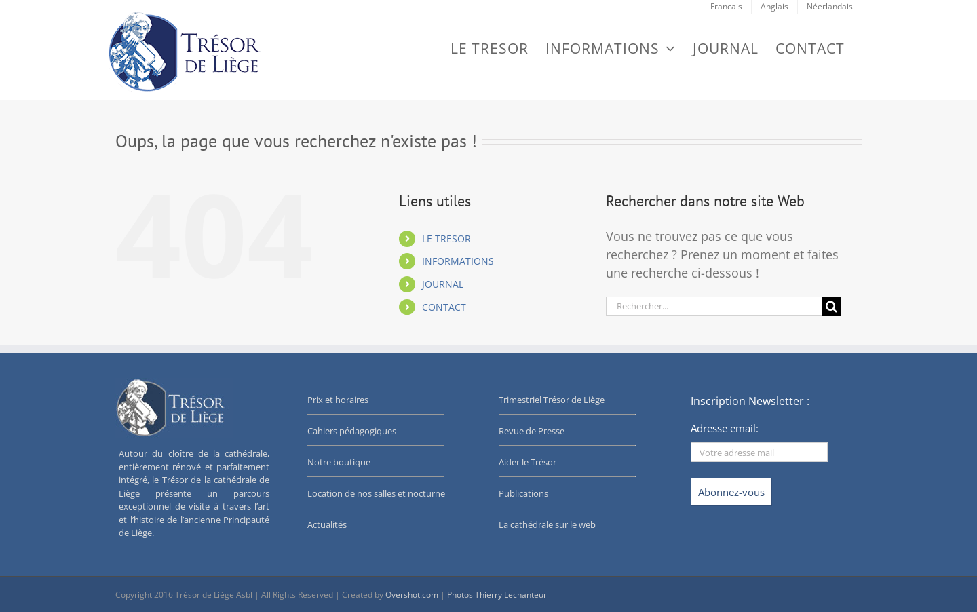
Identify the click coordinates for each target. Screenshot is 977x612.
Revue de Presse (531, 431)
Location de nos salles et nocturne (376, 493)
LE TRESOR (446, 238)
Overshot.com (411, 594)
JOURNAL (442, 284)
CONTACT (444, 307)
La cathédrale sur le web (547, 524)
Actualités (327, 524)
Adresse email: (725, 428)
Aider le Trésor (527, 462)
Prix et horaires (337, 400)
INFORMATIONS (458, 260)
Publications (523, 493)
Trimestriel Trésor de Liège (552, 400)
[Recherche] (831, 306)
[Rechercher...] (714, 306)
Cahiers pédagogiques (351, 431)
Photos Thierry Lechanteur (497, 594)
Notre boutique (338, 462)
